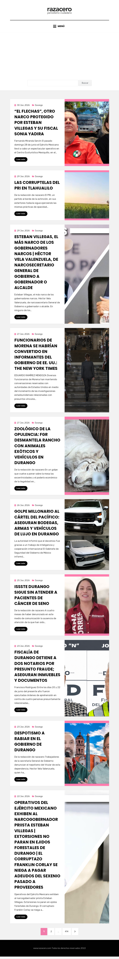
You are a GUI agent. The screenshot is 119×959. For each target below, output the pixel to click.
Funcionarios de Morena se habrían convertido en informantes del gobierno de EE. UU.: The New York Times (35, 356)
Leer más (21, 161)
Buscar (85, 84)
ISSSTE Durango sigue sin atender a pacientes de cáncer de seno (35, 597)
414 (68, 933)
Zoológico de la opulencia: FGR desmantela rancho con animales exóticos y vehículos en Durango (37, 447)
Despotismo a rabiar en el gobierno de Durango (29, 743)
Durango (39, 106)
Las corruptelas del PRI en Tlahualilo (37, 186)
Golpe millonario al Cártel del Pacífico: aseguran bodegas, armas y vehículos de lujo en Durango (36, 524)
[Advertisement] (59, 59)
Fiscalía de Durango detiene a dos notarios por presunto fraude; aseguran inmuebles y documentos (37, 668)
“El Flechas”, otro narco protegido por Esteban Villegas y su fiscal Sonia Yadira (36, 124)
